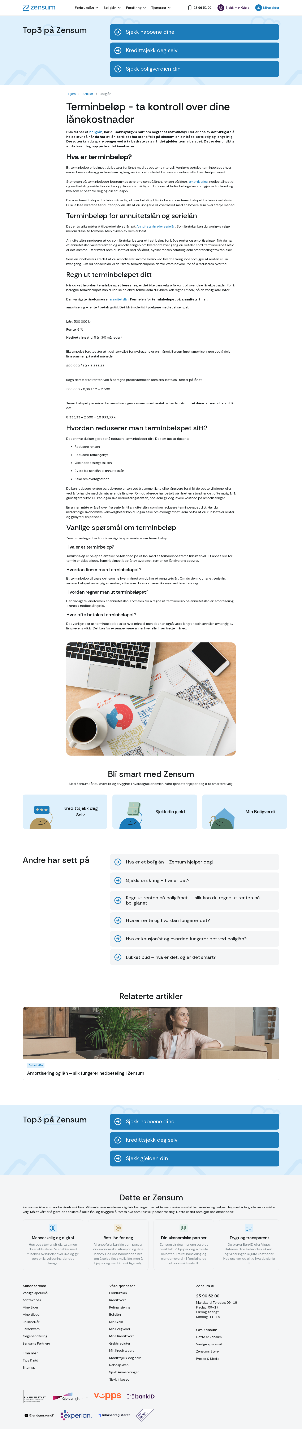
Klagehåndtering (35, 1336)
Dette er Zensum (209, 1337)
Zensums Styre (207, 1351)
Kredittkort (117, 1300)
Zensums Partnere (36, 1343)
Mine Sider (30, 1307)
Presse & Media (207, 1359)
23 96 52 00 (207, 1296)
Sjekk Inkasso (119, 1379)
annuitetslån (119, 299)
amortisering (198, 181)
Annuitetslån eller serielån (156, 226)
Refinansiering (119, 1307)
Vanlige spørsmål (35, 1293)
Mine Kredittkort (121, 1336)
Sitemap (29, 1367)
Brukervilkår (31, 1322)
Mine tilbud (31, 1314)
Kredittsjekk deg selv (125, 1358)
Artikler (87, 94)
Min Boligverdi (119, 1329)
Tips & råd (30, 1360)
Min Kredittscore (121, 1350)
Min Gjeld (116, 1322)
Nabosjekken (119, 1365)
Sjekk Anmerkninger (124, 1372)
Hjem (72, 94)
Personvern (31, 1329)
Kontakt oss (32, 1300)
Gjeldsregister (119, 1343)
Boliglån (115, 1314)
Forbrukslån (118, 1293)
